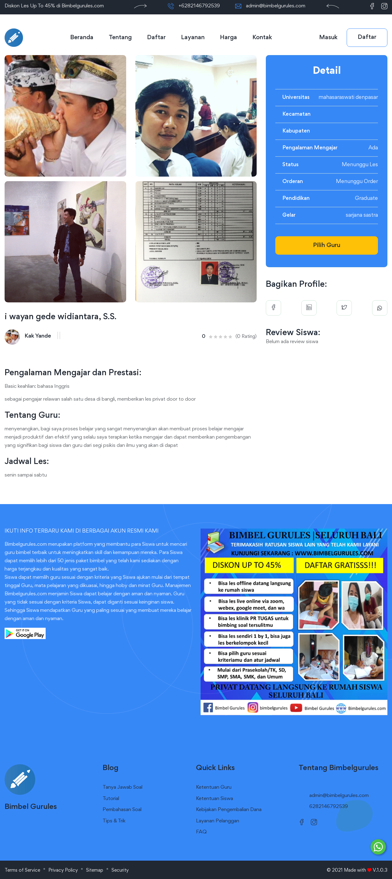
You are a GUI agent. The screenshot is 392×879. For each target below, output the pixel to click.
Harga (228, 37)
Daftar (156, 37)
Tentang (120, 37)
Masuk (328, 37)
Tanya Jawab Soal (122, 787)
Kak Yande (37, 336)
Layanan (193, 37)
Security (120, 870)
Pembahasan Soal (122, 810)
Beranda (81, 37)
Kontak (262, 37)
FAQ (201, 832)
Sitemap (94, 870)
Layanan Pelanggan (217, 821)
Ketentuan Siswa (214, 799)
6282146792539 (328, 807)
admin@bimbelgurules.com (275, 6)
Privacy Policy (63, 870)
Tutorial (111, 799)
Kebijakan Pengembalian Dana (229, 810)
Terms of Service (22, 870)
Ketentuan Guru (214, 787)
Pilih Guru (326, 245)
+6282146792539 (199, 6)
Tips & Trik (114, 821)
